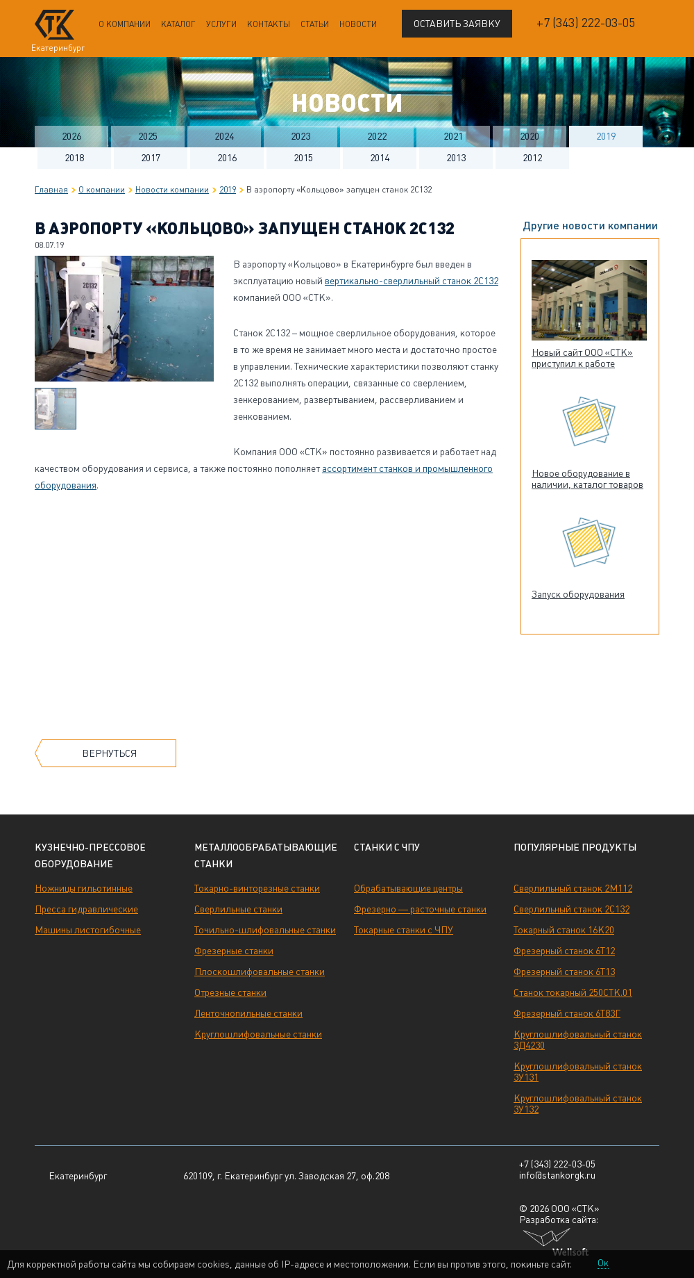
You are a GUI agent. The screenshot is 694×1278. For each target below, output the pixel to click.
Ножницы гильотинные (84, 888)
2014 (379, 157)
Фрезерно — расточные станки (420, 909)
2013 (456, 157)
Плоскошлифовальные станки (259, 971)
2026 (71, 136)
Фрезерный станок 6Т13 (564, 971)
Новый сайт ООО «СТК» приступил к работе (582, 358)
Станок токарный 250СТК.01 (573, 992)
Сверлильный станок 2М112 (573, 888)
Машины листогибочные (88, 929)
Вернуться (109, 753)
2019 (606, 136)
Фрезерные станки (233, 950)
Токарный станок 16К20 (564, 929)
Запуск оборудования (578, 594)
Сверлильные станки (238, 909)
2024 (224, 136)
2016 (227, 157)
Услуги (221, 24)
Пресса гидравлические (86, 909)
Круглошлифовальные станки (258, 1034)
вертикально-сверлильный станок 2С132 (411, 280)
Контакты (268, 24)
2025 (148, 136)
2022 (377, 136)
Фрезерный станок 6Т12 (564, 950)
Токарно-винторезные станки (257, 888)
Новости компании (172, 190)
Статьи (315, 24)
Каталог (178, 24)
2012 (532, 157)
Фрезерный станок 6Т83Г (567, 1013)
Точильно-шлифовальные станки (265, 929)
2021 (453, 136)
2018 (74, 157)
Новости (358, 24)
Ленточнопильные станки (248, 1013)
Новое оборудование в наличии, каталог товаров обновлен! (587, 484)
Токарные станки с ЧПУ (403, 929)
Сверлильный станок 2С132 (571, 909)
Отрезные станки (230, 992)
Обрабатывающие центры (408, 888)
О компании (125, 24)
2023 (300, 136)
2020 (529, 136)
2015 (303, 157)
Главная (51, 190)
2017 (150, 157)
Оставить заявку (457, 23)
